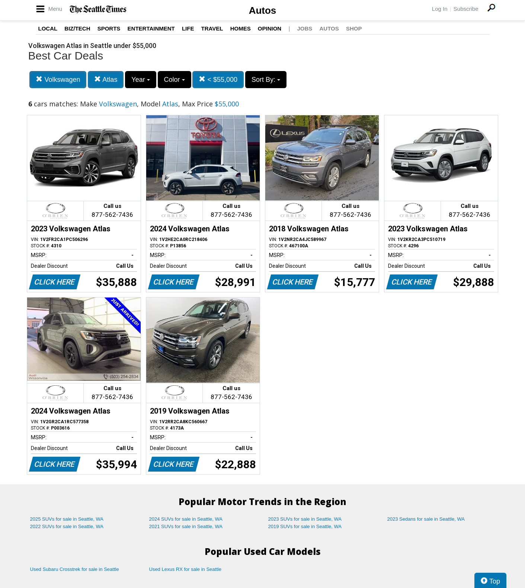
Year (140, 79)
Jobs (304, 28)
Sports (109, 28)
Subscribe (466, 9)
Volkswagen (58, 79)
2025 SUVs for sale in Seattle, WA (67, 519)
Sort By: (266, 79)
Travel (212, 28)
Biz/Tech (77, 28)
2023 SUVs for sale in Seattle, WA (305, 519)
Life (188, 28)
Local (48, 28)
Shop (354, 28)
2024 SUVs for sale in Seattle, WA (186, 519)
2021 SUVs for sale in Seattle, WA (186, 526)
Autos (262, 10)
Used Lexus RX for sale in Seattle (185, 569)
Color (174, 79)
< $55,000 (218, 79)
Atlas (105, 79)
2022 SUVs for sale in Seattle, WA (67, 526)
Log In (440, 9)
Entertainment (151, 28)
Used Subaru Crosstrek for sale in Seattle (74, 569)
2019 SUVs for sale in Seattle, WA (305, 526)
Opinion (269, 28)
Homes (240, 28)
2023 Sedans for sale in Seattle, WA (426, 519)
